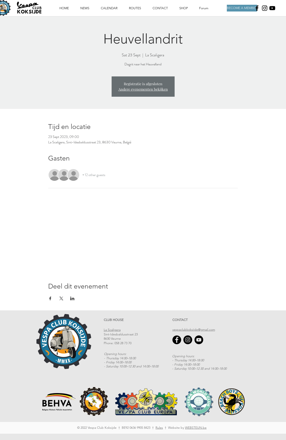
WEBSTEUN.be (196, 428)
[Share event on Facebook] (50, 298)
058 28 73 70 (123, 343)
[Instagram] (264, 8)
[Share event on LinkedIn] (72, 298)
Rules (159, 428)
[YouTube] (198, 339)
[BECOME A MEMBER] (242, 8)
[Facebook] (257, 8)
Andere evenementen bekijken (143, 89)
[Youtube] (272, 8)
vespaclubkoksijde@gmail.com (193, 330)
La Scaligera (112, 330)
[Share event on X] (61, 298)
